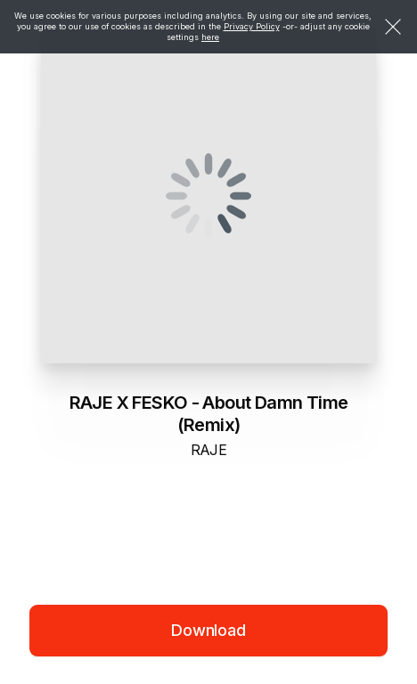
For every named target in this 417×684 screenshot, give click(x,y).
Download (208, 630)
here (210, 37)
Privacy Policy (252, 26)
